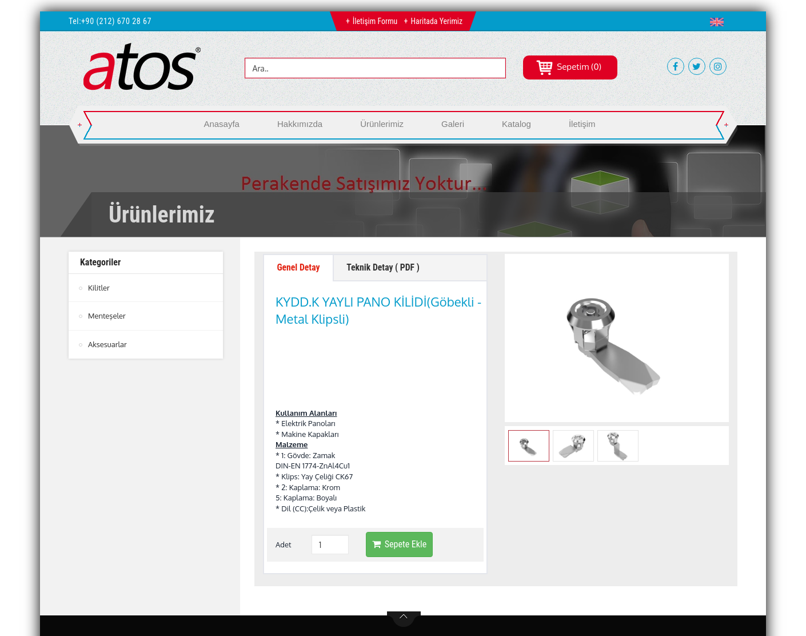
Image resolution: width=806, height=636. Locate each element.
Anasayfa (222, 124)
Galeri (452, 124)
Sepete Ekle (399, 473)
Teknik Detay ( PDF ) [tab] (385, 268)
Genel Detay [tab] (299, 268)
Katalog (516, 124)
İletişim (582, 124)
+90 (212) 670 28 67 (116, 21)
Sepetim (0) (568, 66)
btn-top (404, 548)
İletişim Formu (374, 21)
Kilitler (99, 287)
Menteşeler (107, 315)
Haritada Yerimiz (436, 21)
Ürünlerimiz (382, 124)
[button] (719, 21)
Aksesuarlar (107, 343)
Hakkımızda (299, 124)
